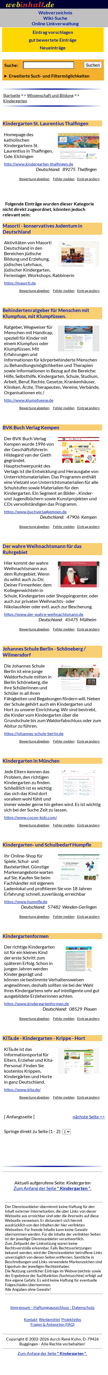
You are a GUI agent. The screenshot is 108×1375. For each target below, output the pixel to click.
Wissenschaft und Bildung (50, 95)
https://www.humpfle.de (25, 901)
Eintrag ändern (88, 179)
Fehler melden (64, 179)
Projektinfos (71, 1319)
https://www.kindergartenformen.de (36, 1003)
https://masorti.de (20, 283)
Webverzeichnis (55, 12)
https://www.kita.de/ (22, 1089)
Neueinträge (52, 47)
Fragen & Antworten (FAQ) (53, 1324)
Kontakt (30, 1319)
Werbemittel (49, 1319)
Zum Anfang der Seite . (52, 1188)
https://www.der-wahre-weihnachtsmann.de (43, 614)
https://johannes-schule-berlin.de (33, 733)
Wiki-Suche (55, 18)
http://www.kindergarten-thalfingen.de (38, 164)
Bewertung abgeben (34, 179)
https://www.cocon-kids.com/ (30, 817)
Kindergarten (15, 100)
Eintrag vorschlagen (53, 32)
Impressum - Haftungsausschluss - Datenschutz (52, 1307)
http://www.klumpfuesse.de (28, 400)
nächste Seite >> (89, 1116)
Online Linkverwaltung (55, 23)
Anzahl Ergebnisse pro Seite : (53, 75)
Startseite (11, 95)
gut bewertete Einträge (52, 40)
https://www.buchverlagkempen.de (35, 511)
